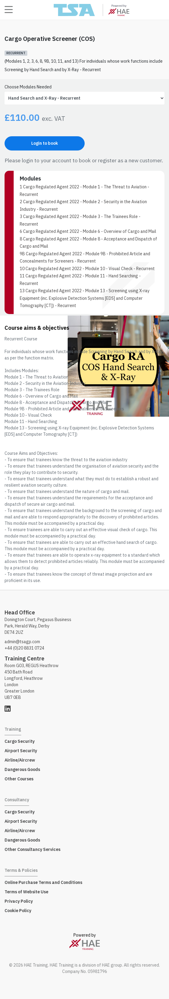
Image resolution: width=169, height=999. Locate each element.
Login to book (44, 143)
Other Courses (19, 779)
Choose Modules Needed (28, 87)
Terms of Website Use (26, 892)
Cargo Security (20, 741)
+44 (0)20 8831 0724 (24, 648)
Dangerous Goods (22, 769)
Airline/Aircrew (20, 760)
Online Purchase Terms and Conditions (43, 882)
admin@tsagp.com (22, 641)
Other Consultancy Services (32, 849)
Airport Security (21, 750)
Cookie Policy (18, 910)
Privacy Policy (19, 901)
